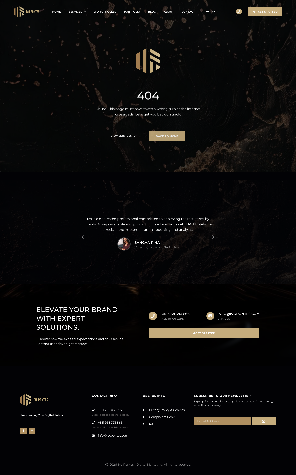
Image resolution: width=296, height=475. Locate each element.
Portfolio (132, 11)
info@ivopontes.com (238, 314)
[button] (82, 236)
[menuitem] (210, 11)
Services (77, 12)
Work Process (105, 11)
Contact (188, 11)
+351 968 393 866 (175, 314)
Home (56, 11)
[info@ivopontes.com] (210, 316)
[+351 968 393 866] (153, 316)
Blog (152, 11)
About (169, 11)
